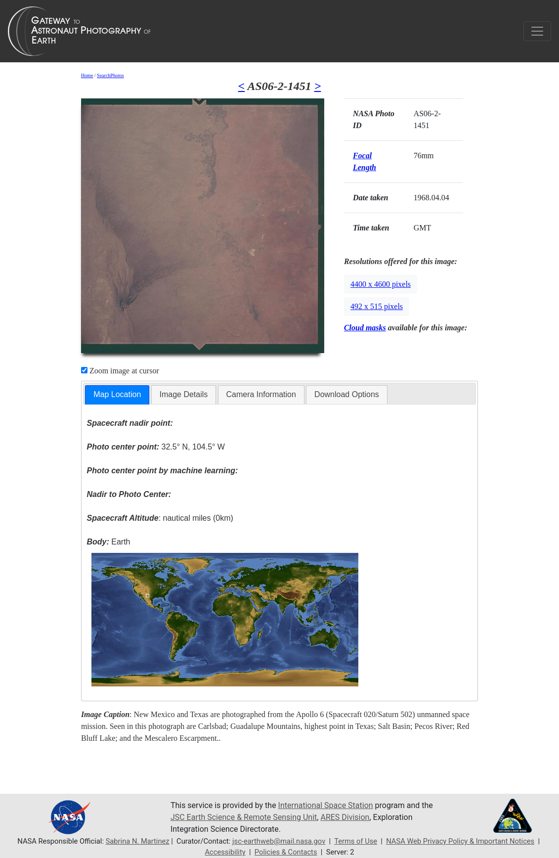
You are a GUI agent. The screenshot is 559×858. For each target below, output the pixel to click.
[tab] (117, 395)
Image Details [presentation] (184, 394)
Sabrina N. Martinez (138, 841)
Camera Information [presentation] (261, 394)
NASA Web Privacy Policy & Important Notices (460, 841)
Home (87, 75)
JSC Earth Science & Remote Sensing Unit (244, 817)
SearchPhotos (110, 75)
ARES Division (344, 817)
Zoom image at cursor (120, 370)
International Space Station (325, 805)
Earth (108, 542)
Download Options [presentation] (346, 394)
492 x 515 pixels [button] (376, 306)
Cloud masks (365, 327)
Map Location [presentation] (117, 394)
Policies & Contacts (286, 852)
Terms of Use (355, 841)
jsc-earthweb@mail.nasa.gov (278, 841)
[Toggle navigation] (537, 31)
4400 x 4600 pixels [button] (380, 284)
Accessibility (225, 852)
